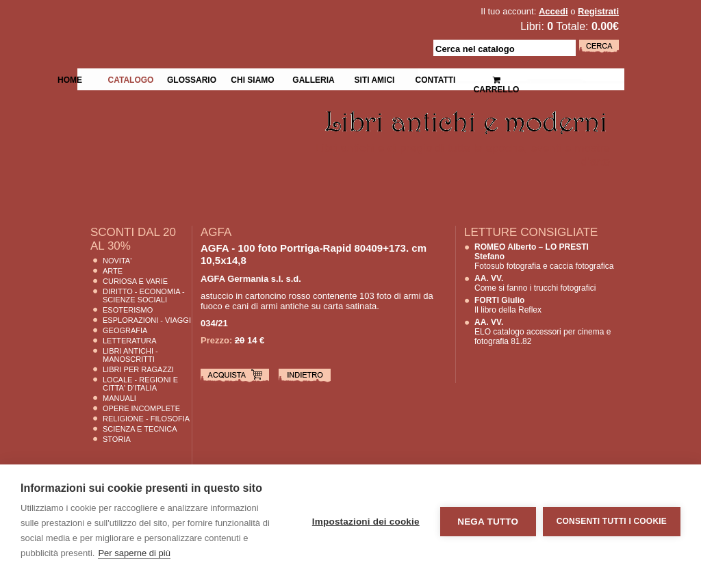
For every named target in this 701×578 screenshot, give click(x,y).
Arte (113, 271)
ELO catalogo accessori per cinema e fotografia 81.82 (542, 331)
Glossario (191, 78)
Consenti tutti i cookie (612, 521)
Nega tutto (487, 521)
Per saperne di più (134, 553)
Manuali (119, 398)
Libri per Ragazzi (138, 369)
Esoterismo (128, 310)
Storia (117, 439)
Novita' (117, 261)
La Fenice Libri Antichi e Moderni (196, 20)
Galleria (313, 78)
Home (70, 78)
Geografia (125, 330)
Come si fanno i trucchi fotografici (535, 283)
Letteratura (130, 341)
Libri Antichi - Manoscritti (130, 355)
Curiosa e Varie (135, 281)
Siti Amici (375, 78)
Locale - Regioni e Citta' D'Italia (140, 384)
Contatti (436, 78)
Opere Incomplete (141, 408)
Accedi (553, 11)
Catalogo (131, 78)
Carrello (497, 79)
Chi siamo (252, 78)
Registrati (598, 11)
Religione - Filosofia (146, 419)
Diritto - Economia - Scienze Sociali (144, 295)
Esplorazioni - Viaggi (147, 320)
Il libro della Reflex (507, 305)
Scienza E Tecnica (140, 429)
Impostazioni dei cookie (366, 521)
